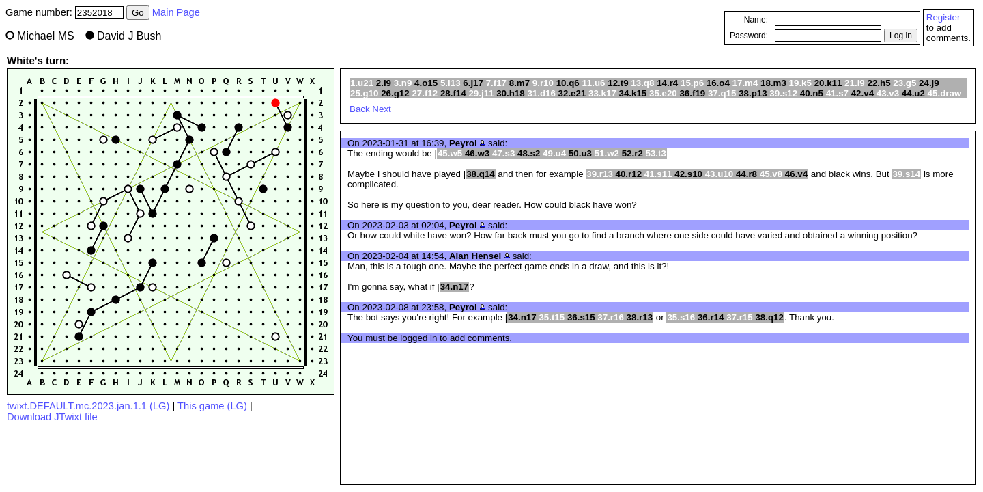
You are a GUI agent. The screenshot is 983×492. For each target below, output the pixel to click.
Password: (749, 35)
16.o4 (718, 83)
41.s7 (837, 93)
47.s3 (503, 153)
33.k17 (602, 93)
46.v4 (796, 174)
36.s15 (581, 317)
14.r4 (667, 83)
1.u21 (361, 83)
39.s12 (783, 93)
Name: (756, 20)
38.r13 (640, 317)
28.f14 (453, 93)
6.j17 (473, 83)
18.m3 (773, 83)
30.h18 (510, 93)
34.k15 (633, 93)
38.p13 (753, 93)
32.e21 (572, 93)
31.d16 (541, 93)
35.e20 (663, 93)
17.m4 (745, 83)
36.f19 (692, 93)
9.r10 (543, 83)
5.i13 (450, 83)
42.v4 (862, 93)
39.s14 (906, 174)
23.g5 (904, 83)
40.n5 (811, 93)
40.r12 (629, 174)
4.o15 (426, 83)
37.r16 (610, 317)
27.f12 (425, 93)
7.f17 (496, 83)
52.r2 (632, 153)
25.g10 (364, 93)
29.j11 (481, 93)
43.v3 (888, 93)
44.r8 (746, 174)
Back (360, 109)
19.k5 (800, 83)
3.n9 (403, 83)
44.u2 (913, 93)
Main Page (176, 12)
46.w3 (477, 153)
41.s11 (658, 174)
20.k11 (828, 83)
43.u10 (719, 174)
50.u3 (580, 153)
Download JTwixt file (52, 416)
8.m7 (519, 83)
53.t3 (656, 153)
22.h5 (878, 83)
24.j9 (929, 83)
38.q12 (769, 317)
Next (381, 109)
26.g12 (395, 93)
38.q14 (480, 174)
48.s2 (528, 153)
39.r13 (599, 174)
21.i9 (854, 83)
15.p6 (692, 83)
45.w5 (450, 153)
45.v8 (771, 174)
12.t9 (618, 83)
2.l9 (383, 83)
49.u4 (554, 153)
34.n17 (454, 287)
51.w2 (607, 153)
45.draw (945, 93)
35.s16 (681, 317)
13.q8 (642, 83)
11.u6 (593, 83)
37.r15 (739, 317)
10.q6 (568, 83)
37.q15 (722, 93)
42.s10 (688, 174)
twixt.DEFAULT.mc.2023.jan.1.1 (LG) (88, 405)
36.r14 (711, 317)
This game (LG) (212, 405)
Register (943, 17)
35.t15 (552, 317)
